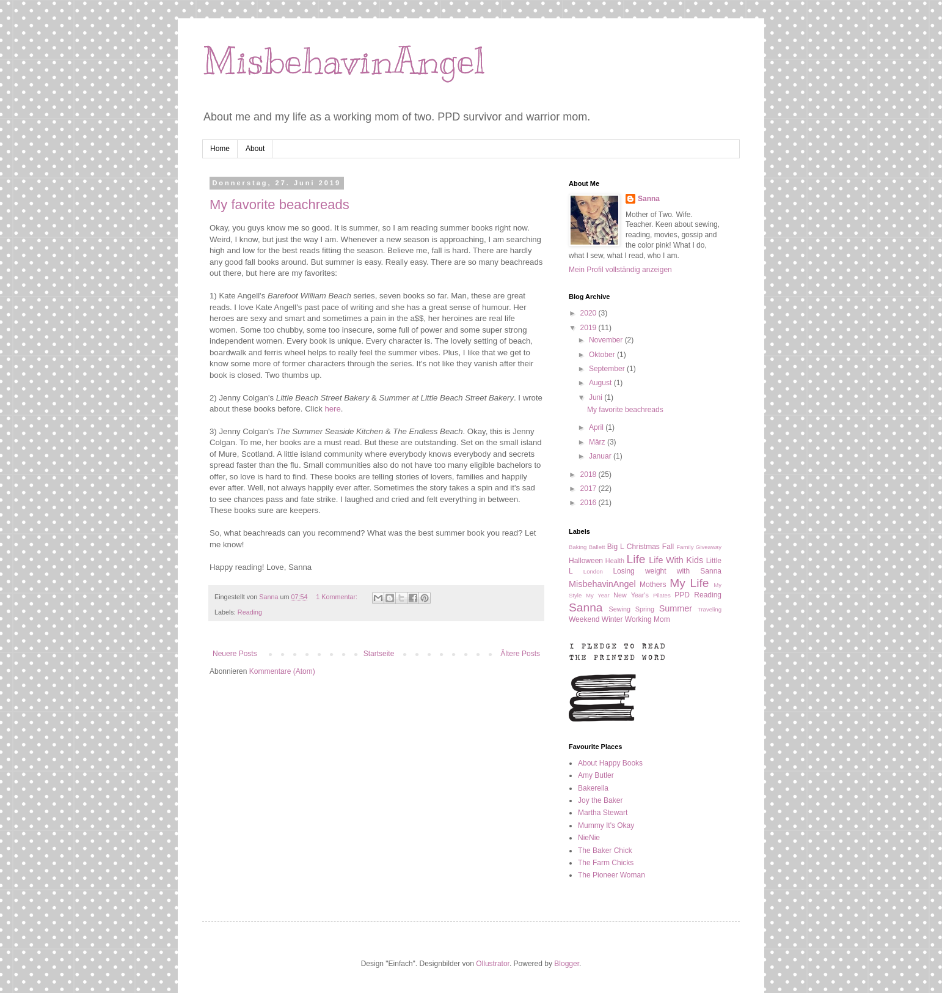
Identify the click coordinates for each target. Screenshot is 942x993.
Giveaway (708, 547)
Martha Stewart (602, 812)
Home (220, 148)
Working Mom (647, 619)
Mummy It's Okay (606, 825)
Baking (577, 547)
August (601, 382)
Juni (596, 397)
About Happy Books (610, 763)
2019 (589, 327)
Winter (612, 619)
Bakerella (593, 788)
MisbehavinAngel (343, 61)
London (593, 571)
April (597, 427)
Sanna (649, 198)
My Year (598, 595)
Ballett (597, 547)
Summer (675, 608)
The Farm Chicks (605, 862)
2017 (589, 488)
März (598, 442)
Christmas (643, 546)
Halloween (586, 560)
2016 (589, 502)
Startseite (379, 653)
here (332, 408)
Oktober (603, 354)
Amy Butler (596, 775)
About (255, 148)
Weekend (584, 619)
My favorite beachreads (279, 204)
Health (614, 560)
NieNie (589, 837)
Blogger (566, 963)
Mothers (653, 584)
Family (684, 547)
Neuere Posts (235, 653)
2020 (589, 313)
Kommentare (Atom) (282, 671)
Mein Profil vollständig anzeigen (620, 269)
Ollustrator (492, 963)
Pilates (662, 595)
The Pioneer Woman (611, 875)
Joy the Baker (600, 800)
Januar (601, 456)
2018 (589, 474)
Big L (615, 546)
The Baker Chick (605, 850)
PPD (682, 595)
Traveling (709, 609)
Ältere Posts (520, 653)
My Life (689, 583)
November (607, 340)
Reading (250, 612)
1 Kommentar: (337, 596)
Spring (644, 609)
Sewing (619, 609)
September (608, 368)
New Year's (631, 595)
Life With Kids (676, 560)
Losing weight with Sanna (667, 571)
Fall (668, 546)
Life (636, 559)
